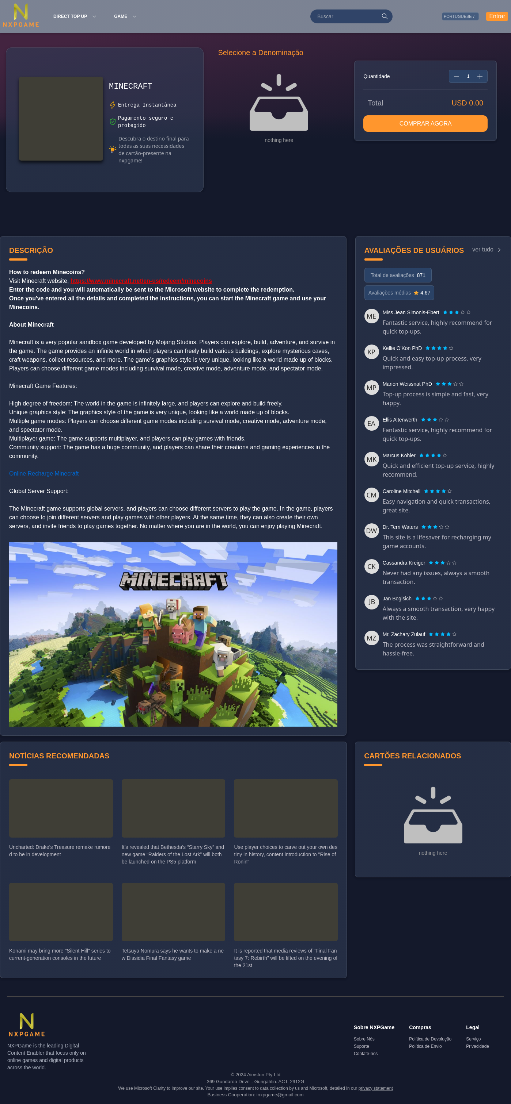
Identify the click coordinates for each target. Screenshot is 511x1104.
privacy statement (376, 1088)
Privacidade (477, 1046)
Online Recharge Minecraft (44, 473)
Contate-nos (366, 1053)
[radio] (446, 312)
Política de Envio (425, 1046)
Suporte (361, 1046)
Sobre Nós (364, 1039)
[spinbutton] (468, 76)
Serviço (473, 1039)
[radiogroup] (457, 312)
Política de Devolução (430, 1039)
